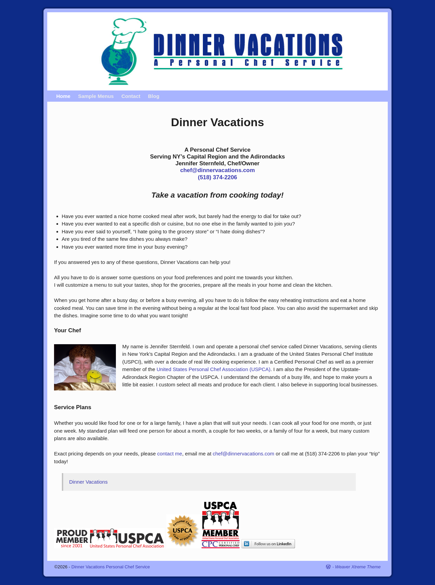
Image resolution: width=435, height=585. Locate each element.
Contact (130, 96)
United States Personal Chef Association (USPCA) (214, 369)
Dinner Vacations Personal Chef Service (110, 566)
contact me (169, 453)
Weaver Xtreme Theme (358, 566)
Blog (153, 96)
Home (63, 96)
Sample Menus (96, 96)
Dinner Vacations (88, 482)
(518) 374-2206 (217, 177)
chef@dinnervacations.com (217, 170)
